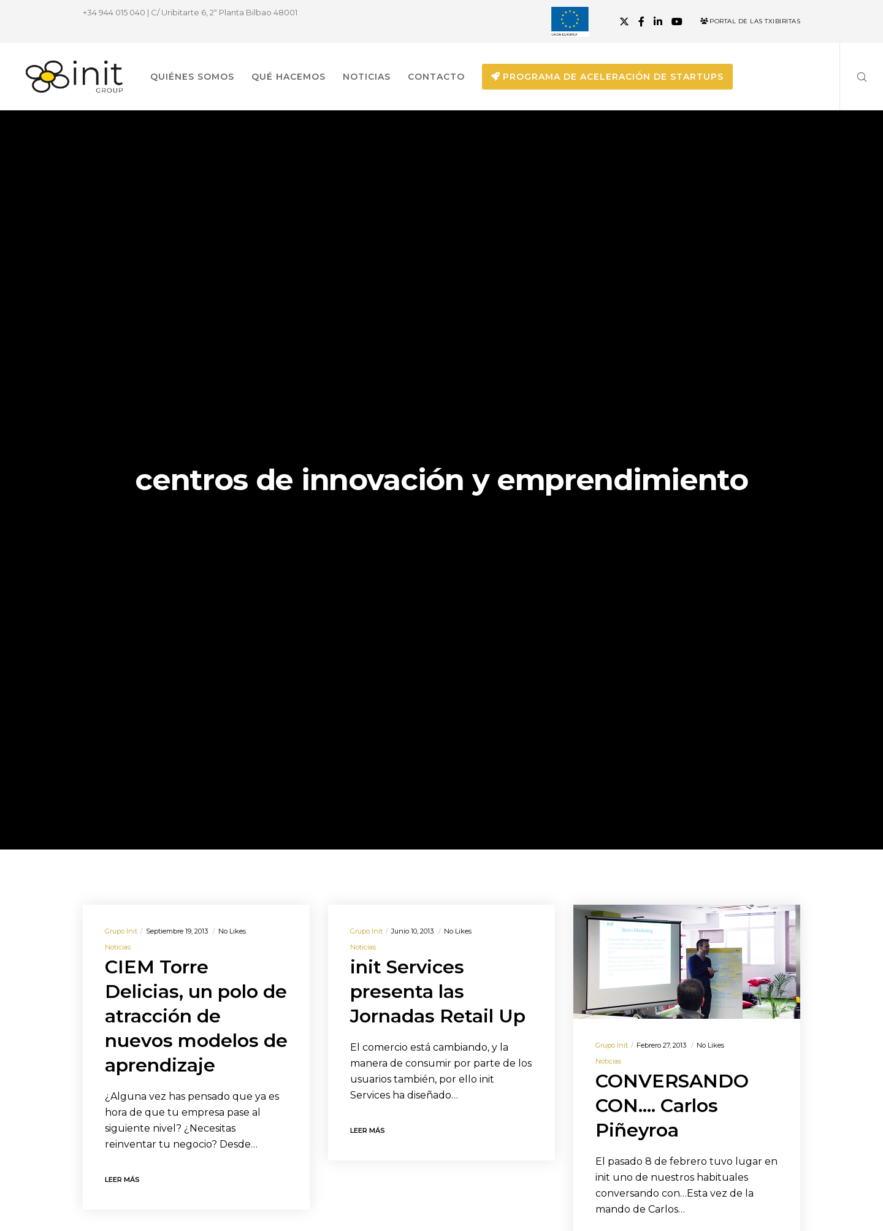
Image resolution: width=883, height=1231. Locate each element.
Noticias (118, 947)
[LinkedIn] (658, 21)
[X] (624, 21)
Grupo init (121, 931)
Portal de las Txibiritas (750, 21)
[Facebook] (641, 21)
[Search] (854, 76)
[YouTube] (676, 21)
